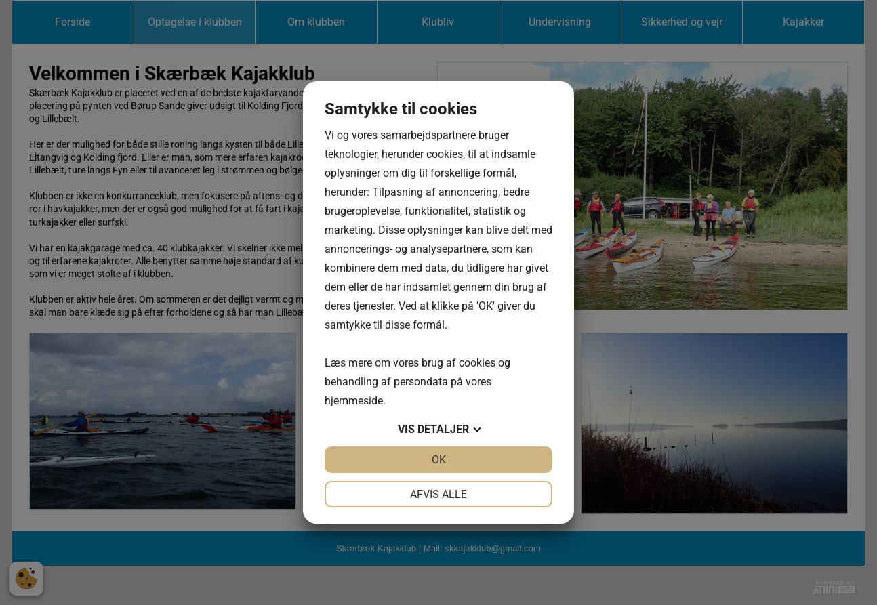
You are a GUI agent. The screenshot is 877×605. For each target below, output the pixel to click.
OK (439, 459)
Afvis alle (438, 494)
